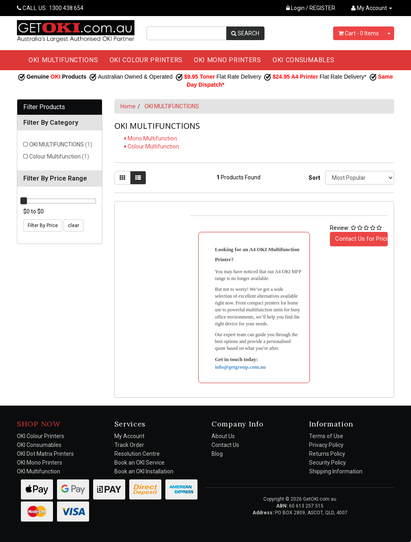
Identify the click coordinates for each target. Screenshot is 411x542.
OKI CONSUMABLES (304, 60)
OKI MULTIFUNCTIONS (63, 60)
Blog (217, 454)
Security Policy (327, 462)
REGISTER (322, 8)
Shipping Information (335, 471)
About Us (223, 436)
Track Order (129, 445)
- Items (358, 33)
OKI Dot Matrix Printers (45, 454)
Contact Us (225, 445)
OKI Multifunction (38, 471)
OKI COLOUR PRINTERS (146, 60)
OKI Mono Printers (39, 462)
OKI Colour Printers (40, 436)
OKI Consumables (39, 445)
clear (73, 225)
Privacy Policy (326, 445)
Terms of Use (326, 436)
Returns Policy (327, 454)
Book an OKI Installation (143, 471)
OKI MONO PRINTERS (227, 60)
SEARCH (245, 33)
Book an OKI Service (139, 462)
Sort (314, 178)
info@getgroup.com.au (240, 367)
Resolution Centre (137, 454)
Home (128, 106)
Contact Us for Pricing (361, 238)
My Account (129, 436)
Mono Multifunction (150, 138)
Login (295, 8)
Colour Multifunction (59, 156)
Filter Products (44, 107)
